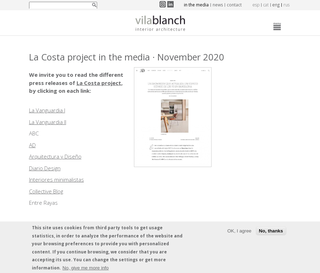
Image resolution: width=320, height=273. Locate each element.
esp (256, 5)
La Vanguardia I (47, 110)
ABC (34, 133)
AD (32, 145)
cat (266, 5)
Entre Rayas (43, 202)
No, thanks (271, 232)
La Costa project (99, 82)
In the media (196, 5)
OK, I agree (239, 232)
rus (286, 5)
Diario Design (45, 168)
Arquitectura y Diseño (55, 156)
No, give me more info (85, 269)
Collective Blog (46, 191)
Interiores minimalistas (56, 179)
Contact (234, 5)
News (218, 5)
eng (276, 5)
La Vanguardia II (47, 121)
